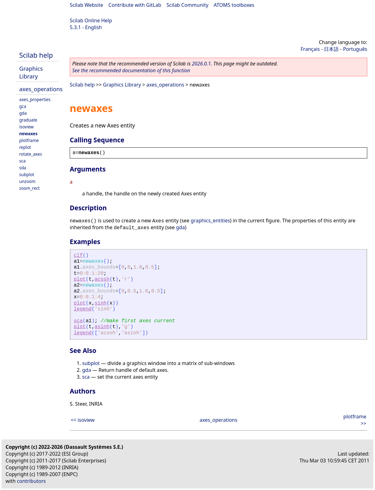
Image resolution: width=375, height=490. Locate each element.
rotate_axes (30, 154)
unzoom (27, 181)
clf (78, 255)
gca (22, 106)
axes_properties (35, 99)
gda (23, 113)
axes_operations (41, 89)
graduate (28, 120)
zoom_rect (29, 188)
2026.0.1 (201, 63)
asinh (102, 327)
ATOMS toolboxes (234, 5)
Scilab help (36, 55)
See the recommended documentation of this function (131, 70)
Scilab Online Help (91, 20)
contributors (31, 481)
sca (22, 161)
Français (310, 49)
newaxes (28, 133)
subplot (26, 174)
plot (80, 279)
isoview (26, 127)
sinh (100, 303)
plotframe (29, 140)
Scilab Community (187, 5)
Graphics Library (31, 72)
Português (355, 49)
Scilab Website (86, 5)
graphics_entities (210, 220)
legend (83, 309)
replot (25, 147)
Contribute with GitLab (134, 5)
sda (22, 168)
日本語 (331, 49)
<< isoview (83, 419)
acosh (102, 279)
